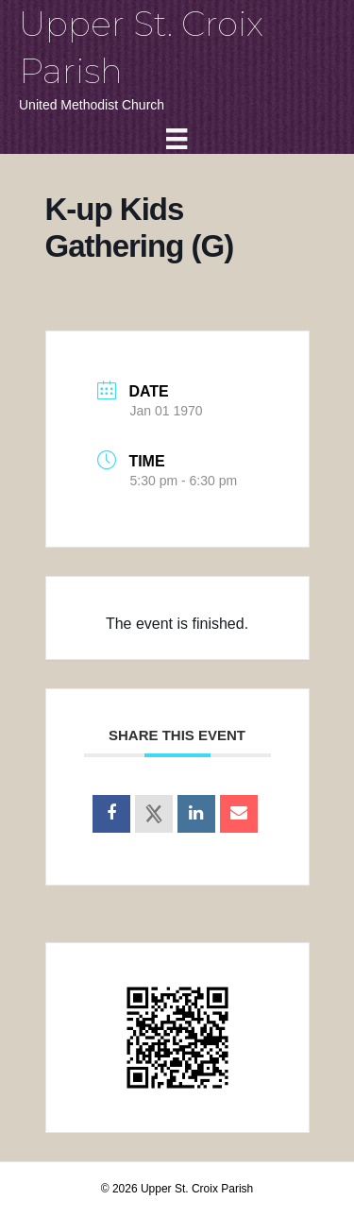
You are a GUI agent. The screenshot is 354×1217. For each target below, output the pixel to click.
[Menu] (176, 139)
